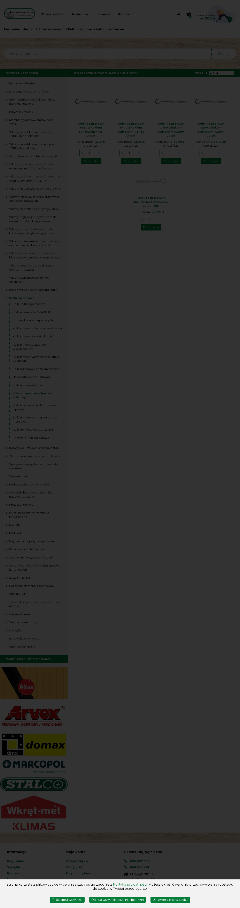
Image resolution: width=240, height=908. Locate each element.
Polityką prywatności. (130, 884)
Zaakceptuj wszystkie (67, 900)
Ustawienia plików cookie (170, 900)
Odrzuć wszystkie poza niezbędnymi (117, 900)
